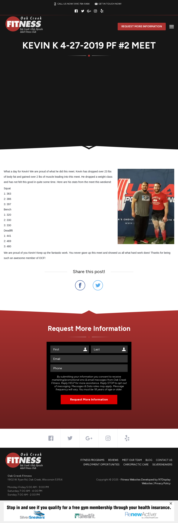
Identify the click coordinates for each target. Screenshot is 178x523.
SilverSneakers (162, 464)
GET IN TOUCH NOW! (107, 4)
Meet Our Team (132, 460)
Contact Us (164, 460)
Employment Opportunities (102, 464)
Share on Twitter (98, 285)
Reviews (113, 460)
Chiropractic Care (136, 464)
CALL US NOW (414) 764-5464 (71, 4)
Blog (149, 460)
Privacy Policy (162, 483)
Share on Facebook (80, 285)
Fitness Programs (92, 460)
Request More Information (141, 26)
